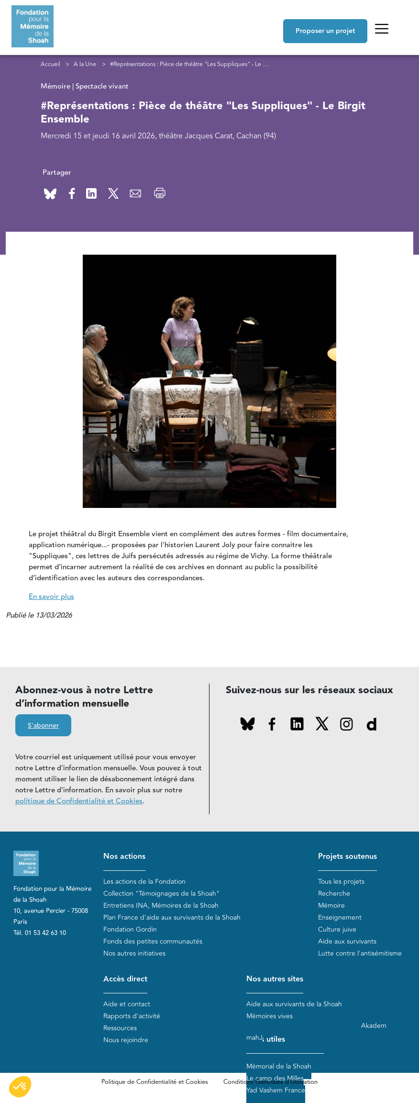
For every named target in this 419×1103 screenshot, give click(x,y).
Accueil (50, 64)
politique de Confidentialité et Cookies (79, 801)
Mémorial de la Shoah (278, 1066)
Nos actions (124, 857)
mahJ (254, 1038)
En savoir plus (51, 596)
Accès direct (125, 979)
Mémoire (331, 905)
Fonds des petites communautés (152, 941)
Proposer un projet (325, 31)
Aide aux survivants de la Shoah (294, 1004)
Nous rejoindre (125, 1040)
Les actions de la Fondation (144, 882)
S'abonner (43, 725)
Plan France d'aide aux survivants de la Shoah (172, 917)
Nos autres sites (274, 979)
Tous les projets (341, 882)
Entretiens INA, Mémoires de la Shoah (161, 905)
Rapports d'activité (131, 1016)
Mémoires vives (269, 1016)
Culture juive (337, 929)
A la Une (85, 64)
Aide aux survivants (347, 941)
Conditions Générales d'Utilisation (270, 1082)
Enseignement (340, 917)
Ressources (120, 1028)
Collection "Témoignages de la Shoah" (161, 894)
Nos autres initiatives (134, 953)
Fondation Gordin (130, 929)
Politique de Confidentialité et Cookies (154, 1082)
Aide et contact (126, 1004)
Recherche (334, 894)
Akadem (373, 1026)
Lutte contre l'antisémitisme (360, 953)
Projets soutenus (347, 857)
